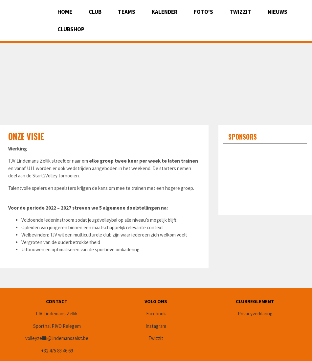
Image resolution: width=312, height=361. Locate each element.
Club (95, 11)
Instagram (155, 326)
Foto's (203, 11)
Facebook (156, 313)
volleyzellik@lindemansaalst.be (56, 338)
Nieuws (277, 11)
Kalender (164, 11)
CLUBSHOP (70, 29)
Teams (126, 11)
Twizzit (240, 11)
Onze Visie (26, 136)
